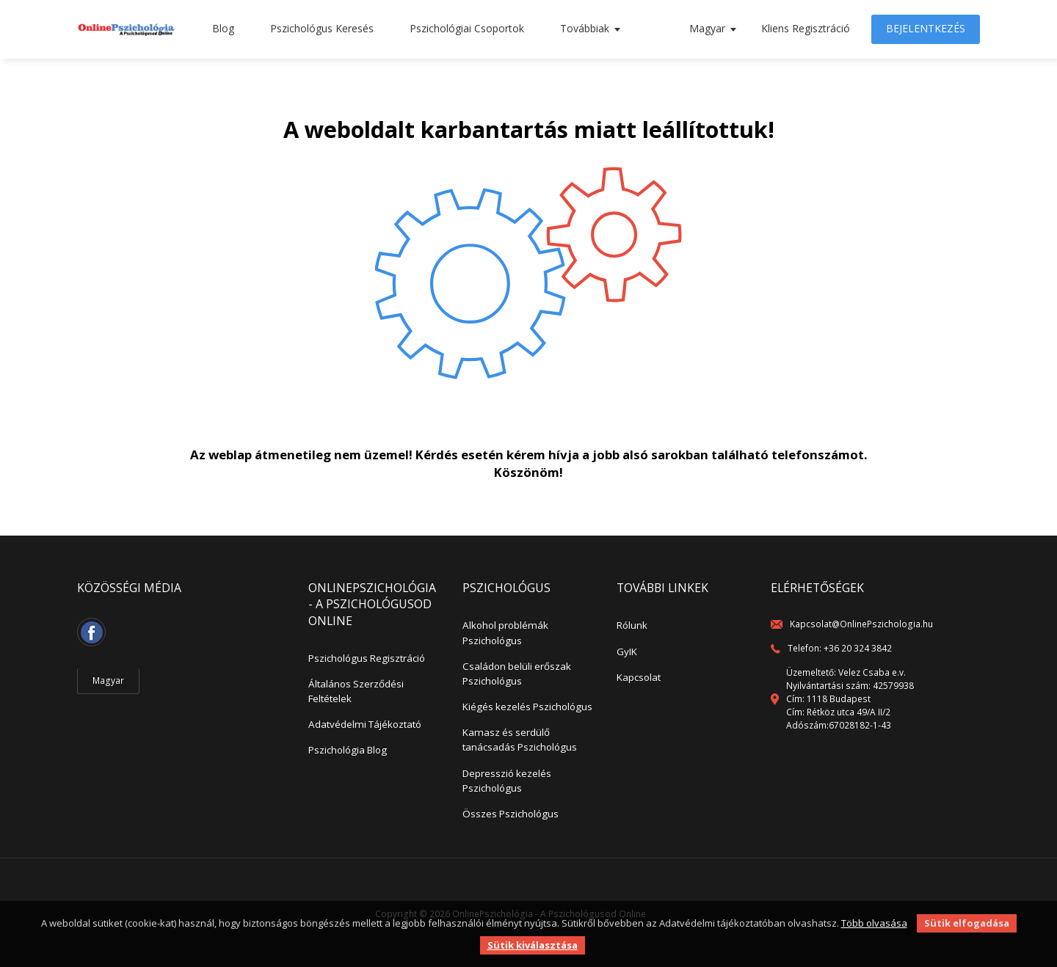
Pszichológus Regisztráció (366, 658)
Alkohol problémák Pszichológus (505, 632)
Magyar (707, 28)
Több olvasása (874, 923)
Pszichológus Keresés (322, 28)
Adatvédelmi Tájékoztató (364, 724)
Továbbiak (584, 28)
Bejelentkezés (925, 28)
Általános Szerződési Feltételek (356, 691)
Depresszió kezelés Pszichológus (506, 781)
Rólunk (632, 625)
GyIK (627, 651)
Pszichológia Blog (347, 749)
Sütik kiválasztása (532, 945)
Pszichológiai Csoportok (467, 28)
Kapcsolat (639, 677)
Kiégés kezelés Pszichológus (527, 706)
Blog (223, 28)
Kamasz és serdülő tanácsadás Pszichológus (519, 739)
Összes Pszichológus (510, 813)
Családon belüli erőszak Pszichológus (516, 673)
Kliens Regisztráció (805, 28)
